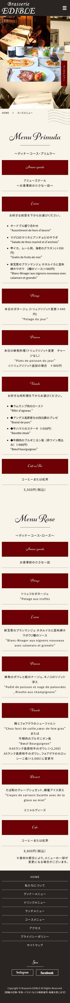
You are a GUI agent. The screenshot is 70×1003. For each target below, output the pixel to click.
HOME (5, 112)
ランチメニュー (35, 911)
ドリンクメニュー (35, 902)
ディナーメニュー (35, 894)
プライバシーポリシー (35, 936)
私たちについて (35, 885)
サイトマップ (35, 945)
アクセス (35, 928)
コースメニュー (35, 919)
